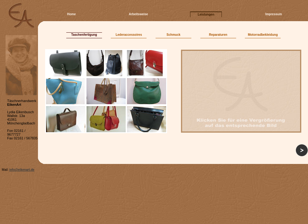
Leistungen (206, 14)
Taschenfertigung (84, 34)
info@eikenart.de (22, 169)
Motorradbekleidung (263, 34)
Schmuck (173, 34)
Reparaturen (218, 34)
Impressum (273, 14)
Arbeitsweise (138, 14)
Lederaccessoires (129, 34)
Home (71, 14)
